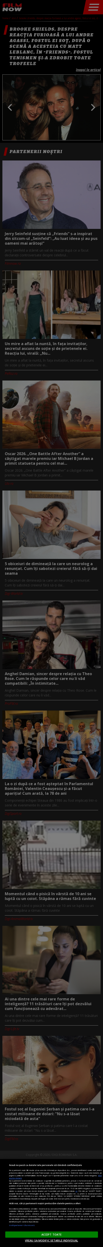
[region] (51, 1203)
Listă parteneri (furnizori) (22, 1225)
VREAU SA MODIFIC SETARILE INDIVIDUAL (51, 1240)
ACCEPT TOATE (51, 1234)
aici (76, 1191)
